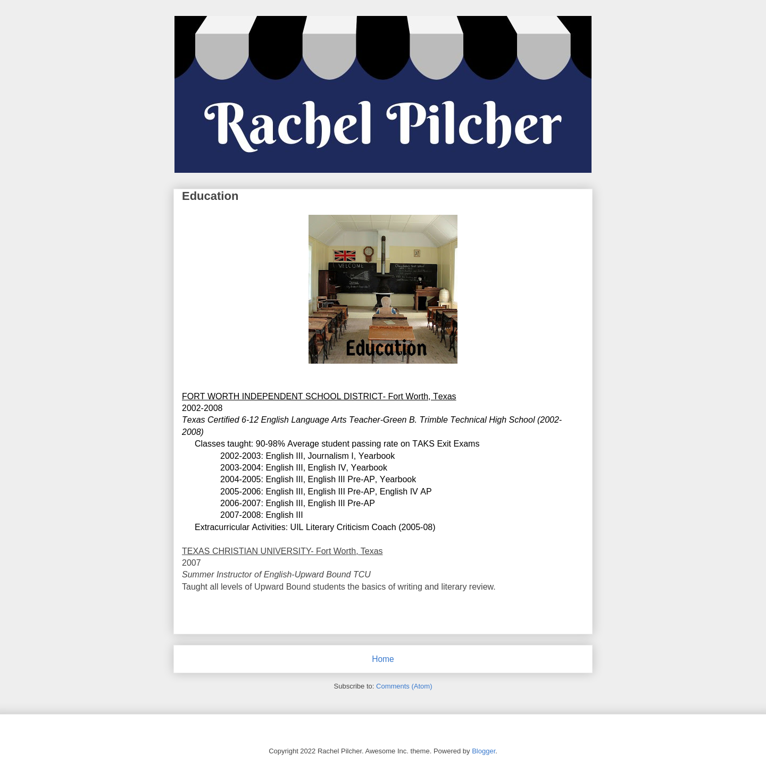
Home (383, 659)
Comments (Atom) (404, 686)
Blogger (483, 751)
